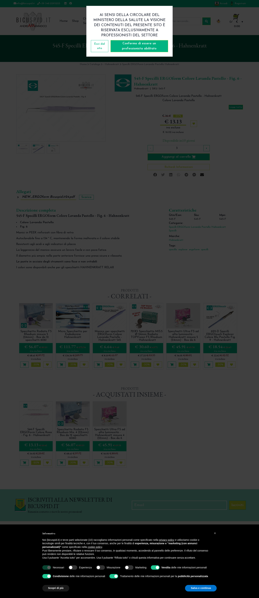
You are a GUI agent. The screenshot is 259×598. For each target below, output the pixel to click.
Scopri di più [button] (56, 588)
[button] (215, 533)
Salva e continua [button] (201, 588)
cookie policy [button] (95, 547)
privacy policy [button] (166, 539)
